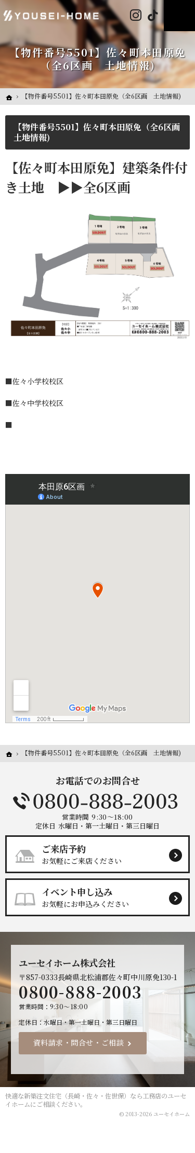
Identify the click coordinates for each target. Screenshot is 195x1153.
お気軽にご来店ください (102, 854)
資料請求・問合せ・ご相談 (78, 1042)
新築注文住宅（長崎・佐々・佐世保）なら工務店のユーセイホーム (95, 1100)
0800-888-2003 (97, 801)
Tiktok (152, 15)
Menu (179, 15)
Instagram (135, 15)
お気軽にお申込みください (102, 897)
